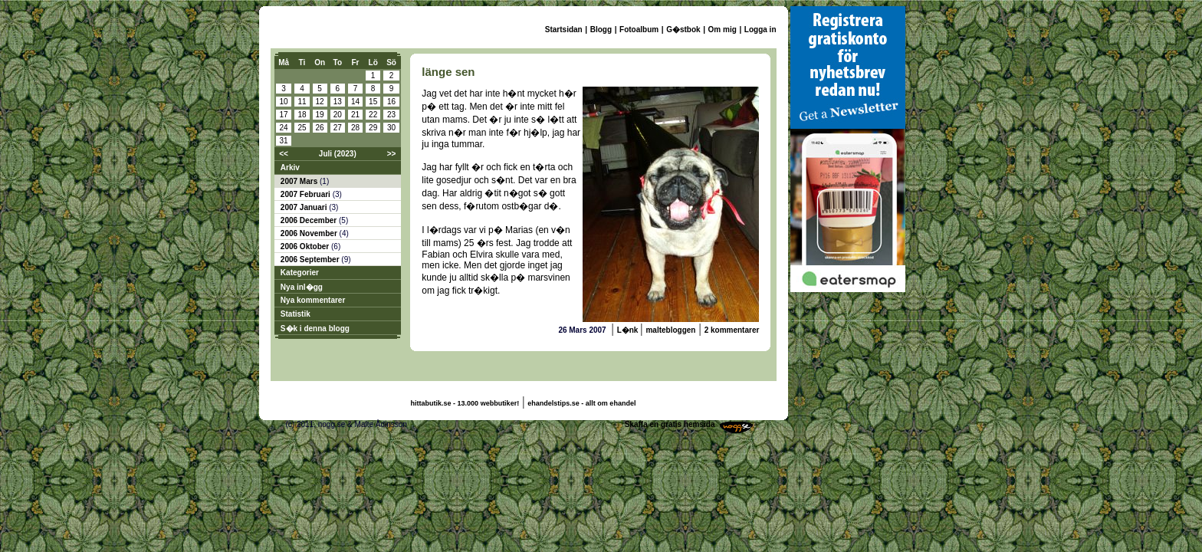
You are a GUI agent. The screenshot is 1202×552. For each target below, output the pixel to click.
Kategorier (300, 272)
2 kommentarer (732, 330)
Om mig (722, 29)
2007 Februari (307, 194)
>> (391, 154)
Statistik (295, 314)
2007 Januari (305, 207)
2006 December (310, 220)
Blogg (601, 29)
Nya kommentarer (313, 300)
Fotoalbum (638, 29)
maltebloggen (670, 330)
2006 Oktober (306, 246)
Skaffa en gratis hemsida (670, 424)
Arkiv (290, 167)
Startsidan (564, 29)
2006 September (311, 259)
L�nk (629, 330)
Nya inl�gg (302, 287)
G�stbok (683, 29)
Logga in (760, 29)
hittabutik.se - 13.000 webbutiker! (465, 403)
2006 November (310, 233)
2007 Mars (300, 181)
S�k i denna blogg (315, 328)
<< (283, 154)
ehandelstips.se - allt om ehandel (581, 403)
